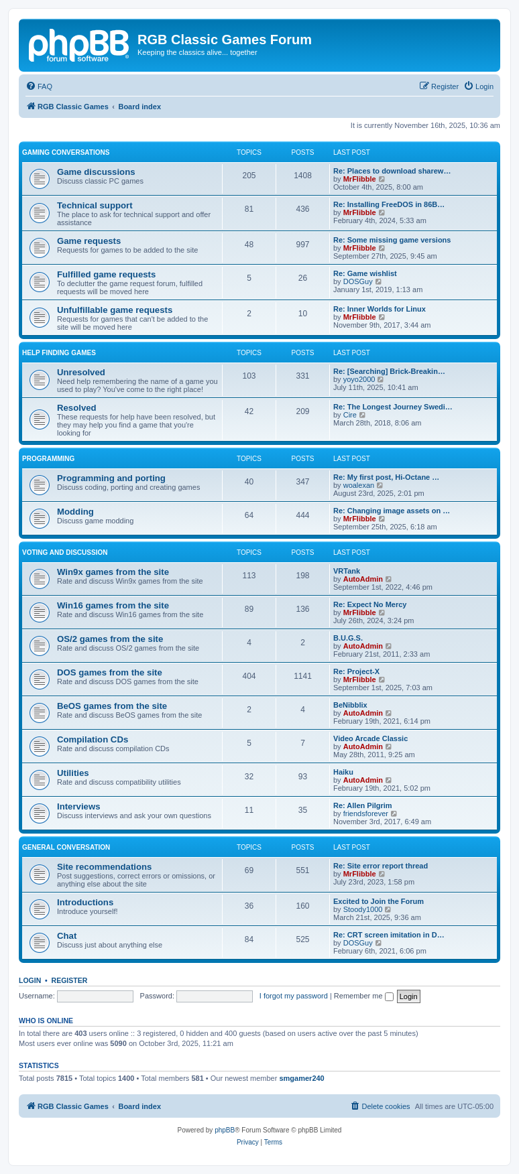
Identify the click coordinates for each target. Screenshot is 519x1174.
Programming (48, 458)
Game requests (89, 241)
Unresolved (81, 372)
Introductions (85, 902)
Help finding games (59, 352)
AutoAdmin (363, 579)
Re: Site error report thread (380, 866)
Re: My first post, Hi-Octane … (386, 477)
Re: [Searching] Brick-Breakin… (389, 371)
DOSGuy (358, 281)
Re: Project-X (356, 671)
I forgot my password (294, 996)
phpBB (225, 1130)
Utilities (73, 773)
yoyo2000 (359, 379)
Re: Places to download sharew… (392, 171)
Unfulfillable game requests (114, 310)
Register (70, 980)
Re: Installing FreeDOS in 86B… (389, 204)
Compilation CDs (92, 739)
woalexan (358, 485)
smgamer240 (301, 1078)
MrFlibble (359, 179)
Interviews (79, 806)
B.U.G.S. (348, 638)
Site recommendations (104, 867)
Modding (75, 512)
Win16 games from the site (113, 605)
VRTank (346, 571)
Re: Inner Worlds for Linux (379, 309)
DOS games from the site (109, 672)
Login (30, 980)
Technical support (95, 205)
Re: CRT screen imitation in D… (389, 935)
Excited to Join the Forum (378, 901)
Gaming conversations (65, 152)
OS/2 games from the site (110, 639)
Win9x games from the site (113, 572)
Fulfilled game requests (106, 274)
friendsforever (365, 813)
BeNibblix (350, 705)
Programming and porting (111, 478)
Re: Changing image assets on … (391, 511)
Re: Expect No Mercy (369, 604)
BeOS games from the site (112, 706)
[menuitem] (38, 86)
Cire (350, 415)
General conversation (66, 847)
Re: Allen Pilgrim (362, 805)
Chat (66, 936)
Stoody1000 (363, 909)
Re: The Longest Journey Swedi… (393, 407)
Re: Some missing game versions (392, 240)
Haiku (343, 772)
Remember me (364, 996)
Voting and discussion (64, 552)
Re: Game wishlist (365, 273)
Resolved (77, 408)
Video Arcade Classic (370, 738)
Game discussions (96, 172)
